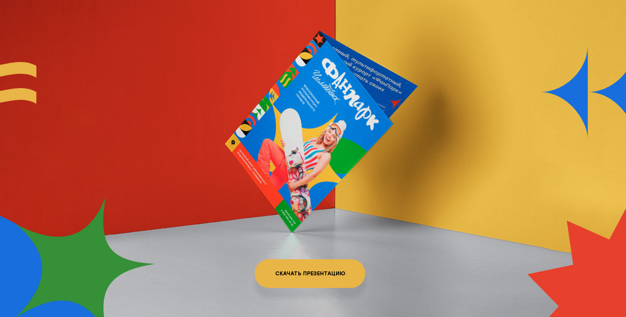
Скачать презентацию (310, 274)
